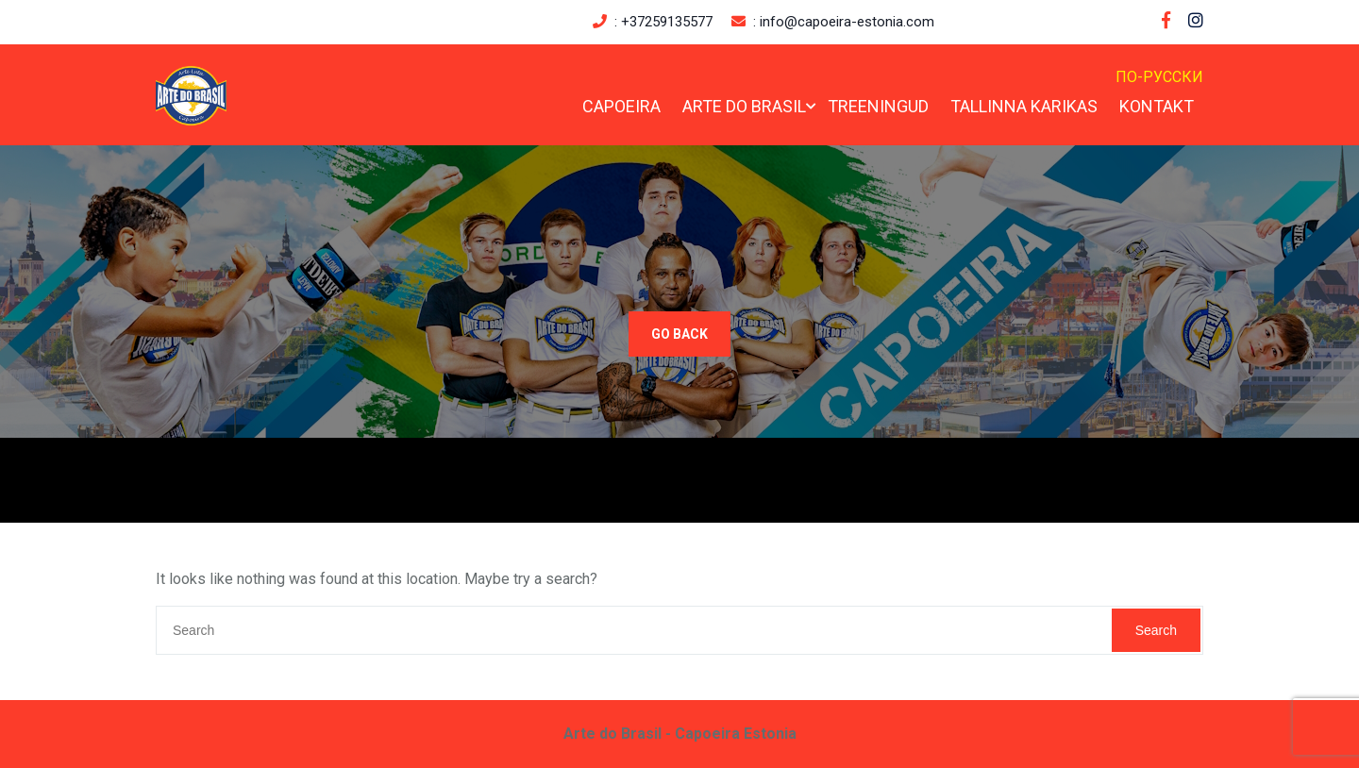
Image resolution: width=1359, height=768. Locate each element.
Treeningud (878, 106)
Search (1156, 630)
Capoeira (621, 106)
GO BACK (679, 334)
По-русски (1159, 77)
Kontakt (1156, 106)
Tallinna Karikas (1024, 106)
